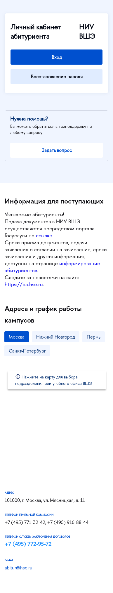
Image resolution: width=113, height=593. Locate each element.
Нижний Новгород (55, 337)
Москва (17, 337)
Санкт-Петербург (27, 351)
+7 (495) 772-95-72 (28, 544)
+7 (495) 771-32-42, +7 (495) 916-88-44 (46, 522)
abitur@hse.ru (18, 567)
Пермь (93, 337)
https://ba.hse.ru (24, 284)
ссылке (44, 235)
